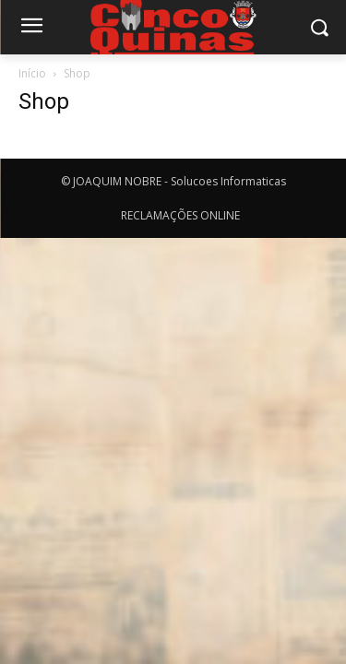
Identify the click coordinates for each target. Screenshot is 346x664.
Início (32, 73)
